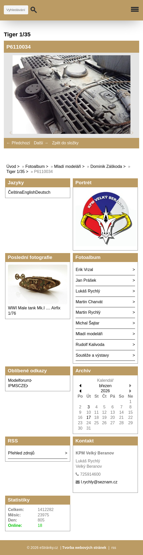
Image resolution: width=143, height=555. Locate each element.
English (28, 192)
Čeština (15, 192)
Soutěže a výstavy (92, 355)
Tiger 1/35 (15, 171)
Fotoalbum (35, 166)
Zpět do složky (65, 143)
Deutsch (42, 192)
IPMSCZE (18, 386)
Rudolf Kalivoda (90, 344)
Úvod (11, 166)
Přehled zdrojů (21, 453)
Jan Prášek (86, 280)
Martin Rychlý (88, 312)
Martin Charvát (89, 302)
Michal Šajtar (87, 323)
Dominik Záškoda (106, 166)
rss (113, 548)
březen (105, 386)
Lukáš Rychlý (88, 291)
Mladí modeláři (68, 166)
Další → (41, 143)
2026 (105, 391)
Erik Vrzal (84, 269)
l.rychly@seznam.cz (99, 482)
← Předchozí (18, 143)
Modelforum (20, 380)
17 (88, 417)
